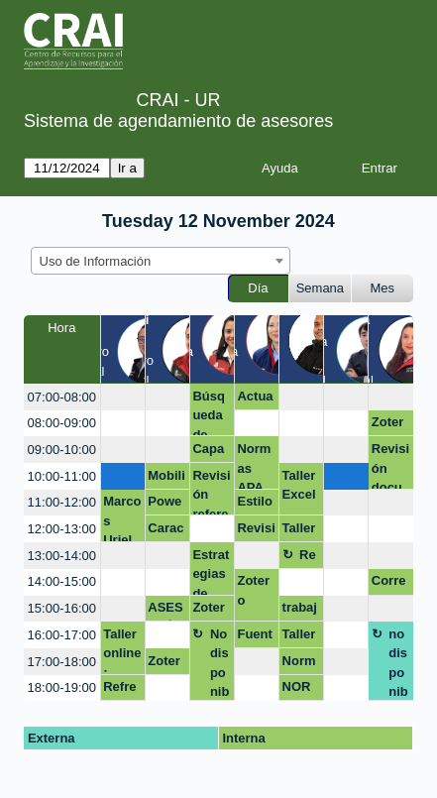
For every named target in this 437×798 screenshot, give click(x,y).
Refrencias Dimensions (120, 690)
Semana (320, 288)
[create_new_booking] (123, 397)
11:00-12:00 (62, 502)
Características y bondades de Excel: (166, 531)
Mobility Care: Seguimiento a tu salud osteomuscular (166, 479)
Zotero (388, 425)
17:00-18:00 (62, 661)
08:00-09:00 (62, 422)
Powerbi (164, 504)
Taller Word (299, 531)
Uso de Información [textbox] (96, 261)
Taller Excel (299, 485)
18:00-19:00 (62, 687)
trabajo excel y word (299, 611)
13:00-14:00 (62, 555)
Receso (307, 558)
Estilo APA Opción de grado (255, 504)
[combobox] (160, 261)
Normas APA (254, 465)
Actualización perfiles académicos (255, 399)
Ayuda (280, 168)
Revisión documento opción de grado (391, 465)
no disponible (398, 664)
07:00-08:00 (62, 397)
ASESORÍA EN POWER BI (165, 611)
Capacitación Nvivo (209, 452)
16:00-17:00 (62, 634)
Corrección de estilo (389, 584)
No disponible (220, 664)
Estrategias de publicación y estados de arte (211, 571)
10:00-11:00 (62, 476)
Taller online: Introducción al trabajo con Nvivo (122, 651)
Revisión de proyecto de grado (255, 531)
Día (258, 288)
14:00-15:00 (62, 581)
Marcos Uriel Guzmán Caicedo (122, 518)
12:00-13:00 (62, 528)
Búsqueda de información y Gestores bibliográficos (211, 413)
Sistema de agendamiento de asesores (178, 121)
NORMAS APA (296, 690)
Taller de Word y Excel (299, 637)
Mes (383, 288)
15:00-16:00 (62, 608)
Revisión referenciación (211, 492)
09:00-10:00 (62, 449)
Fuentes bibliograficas (254, 637)
